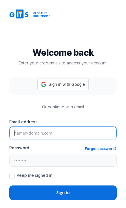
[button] (63, 84)
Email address (23, 121)
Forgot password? (101, 148)
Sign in (63, 192)
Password (19, 147)
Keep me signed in (34, 175)
